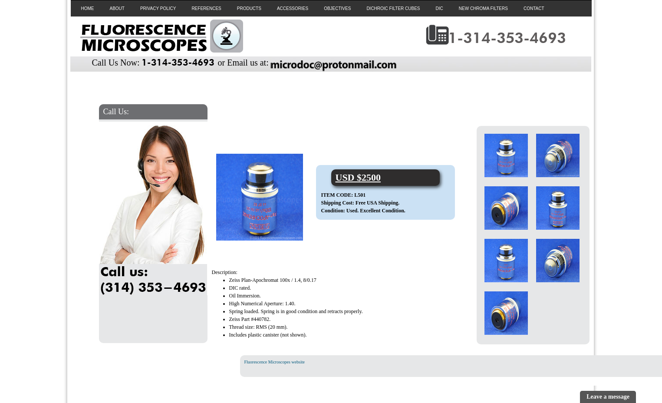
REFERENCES (206, 8)
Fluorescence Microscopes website (274, 362)
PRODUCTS (249, 8)
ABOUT (117, 8)
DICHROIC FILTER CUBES (393, 8)
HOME (87, 8)
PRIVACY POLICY (158, 8)
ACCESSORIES (292, 8)
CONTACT (534, 8)
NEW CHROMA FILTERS (483, 8)
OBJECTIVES (337, 8)
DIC (439, 8)
